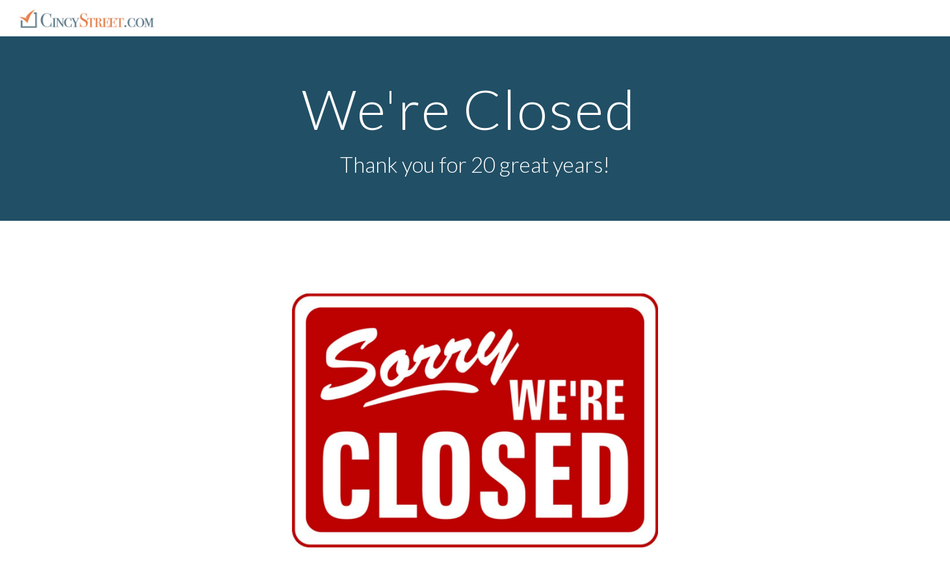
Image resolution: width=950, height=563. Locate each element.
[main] (475, 129)
